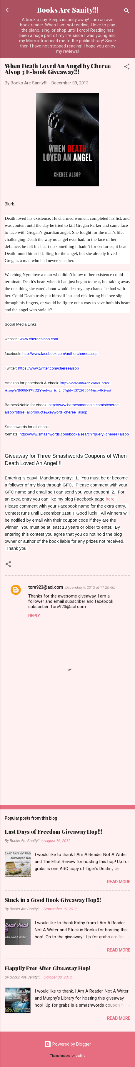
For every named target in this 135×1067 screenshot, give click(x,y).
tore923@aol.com (45, 587)
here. (111, 498)
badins (80, 1056)
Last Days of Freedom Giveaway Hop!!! (53, 831)
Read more (118, 881)
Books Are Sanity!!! (67, 9)
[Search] (126, 12)
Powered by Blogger (67, 1044)
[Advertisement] (67, 754)
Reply (34, 615)
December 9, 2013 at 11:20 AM (90, 587)
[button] (126, 67)
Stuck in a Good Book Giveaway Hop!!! (53, 899)
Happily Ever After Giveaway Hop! (47, 968)
